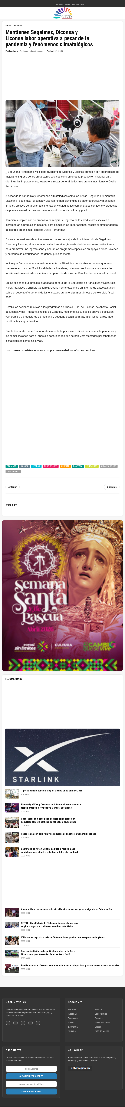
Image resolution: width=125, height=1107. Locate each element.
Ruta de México (102, 1031)
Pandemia (77, 466)
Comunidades (13, 471)
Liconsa (36, 466)
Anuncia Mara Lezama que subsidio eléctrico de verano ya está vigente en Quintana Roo (66, 909)
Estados (98, 1009)
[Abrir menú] (5, 13)
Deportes (99, 1018)
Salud (71, 1022)
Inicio (8, 25)
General (65, 466)
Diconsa (24, 466)
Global (98, 1027)
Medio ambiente (102, 1022)
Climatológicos (108, 466)
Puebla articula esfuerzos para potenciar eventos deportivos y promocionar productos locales (70, 965)
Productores (50, 466)
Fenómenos (92, 466)
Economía (73, 1027)
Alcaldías (72, 1014)
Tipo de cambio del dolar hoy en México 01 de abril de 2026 (51, 790)
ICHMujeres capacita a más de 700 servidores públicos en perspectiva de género (63, 937)
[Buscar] (119, 13)
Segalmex (11, 466)
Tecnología (73, 1018)
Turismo (72, 1031)
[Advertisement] (62, 78)
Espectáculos (101, 1014)
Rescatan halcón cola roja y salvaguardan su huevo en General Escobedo (58, 833)
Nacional (18, 25)
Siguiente (112, 487)
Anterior (12, 487)
